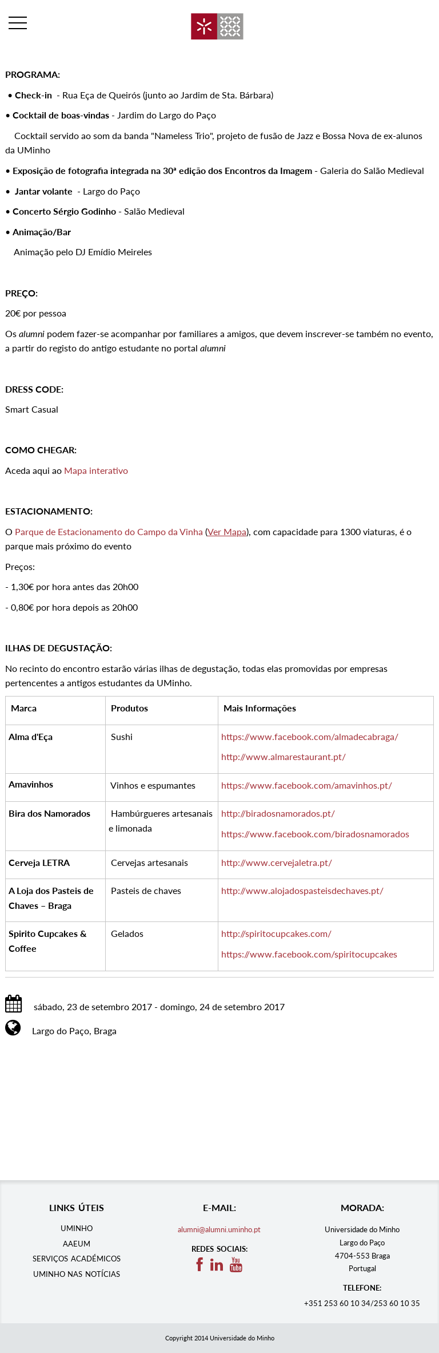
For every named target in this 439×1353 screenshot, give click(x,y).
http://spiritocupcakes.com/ (276, 933)
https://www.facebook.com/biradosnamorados (315, 833)
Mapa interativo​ (96, 470)
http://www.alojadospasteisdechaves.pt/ (302, 890)
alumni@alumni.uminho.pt (219, 1229)
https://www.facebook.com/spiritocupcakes (309, 953)
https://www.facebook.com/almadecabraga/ (309, 736)
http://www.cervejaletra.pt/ (276, 862)
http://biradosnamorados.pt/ (278, 813)
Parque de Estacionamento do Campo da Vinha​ (109, 531)
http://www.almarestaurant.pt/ (283, 756)
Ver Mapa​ (226, 531)
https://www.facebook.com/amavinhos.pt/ (306, 785)
